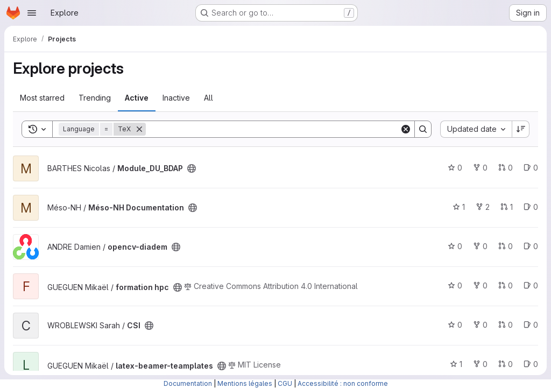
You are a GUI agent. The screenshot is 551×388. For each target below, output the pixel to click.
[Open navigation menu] (31, 13)
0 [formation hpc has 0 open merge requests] (505, 285)
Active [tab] (137, 97)
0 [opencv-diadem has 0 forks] (480, 246)
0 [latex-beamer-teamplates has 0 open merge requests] (505, 364)
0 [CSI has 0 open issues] (531, 324)
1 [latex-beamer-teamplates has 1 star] (456, 364)
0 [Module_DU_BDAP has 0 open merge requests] (505, 167)
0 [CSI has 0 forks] (480, 324)
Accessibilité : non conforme (343, 383)
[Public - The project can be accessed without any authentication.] (191, 168)
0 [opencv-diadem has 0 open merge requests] (505, 246)
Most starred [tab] (42, 97)
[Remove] (139, 129)
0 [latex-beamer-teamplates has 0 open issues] (531, 364)
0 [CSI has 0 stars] (455, 324)
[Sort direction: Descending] (520, 129)
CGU (285, 383)
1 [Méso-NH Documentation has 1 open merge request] (506, 206)
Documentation (188, 383)
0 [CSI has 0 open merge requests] (505, 324)
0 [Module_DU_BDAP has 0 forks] (480, 167)
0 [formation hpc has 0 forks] (480, 285)
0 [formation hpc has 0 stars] (455, 285)
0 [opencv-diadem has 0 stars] (455, 246)
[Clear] (405, 129)
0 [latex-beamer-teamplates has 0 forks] (480, 364)
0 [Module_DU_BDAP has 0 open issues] (531, 167)
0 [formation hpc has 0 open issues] (531, 285)
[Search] (273, 129)
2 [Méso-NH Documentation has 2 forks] (483, 206)
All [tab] (208, 97)
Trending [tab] (95, 97)
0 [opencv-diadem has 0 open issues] (531, 246)
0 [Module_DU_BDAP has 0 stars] (455, 167)
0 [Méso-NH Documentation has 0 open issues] (531, 206)
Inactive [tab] (176, 97)
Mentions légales (244, 383)
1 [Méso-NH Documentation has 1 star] (459, 206)
